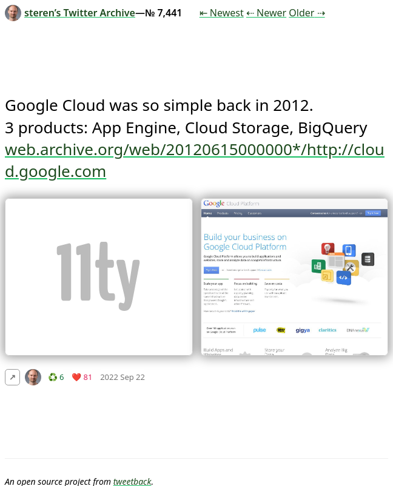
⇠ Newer (266, 12)
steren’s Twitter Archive (70, 12)
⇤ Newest (222, 12)
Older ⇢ (306, 12)
